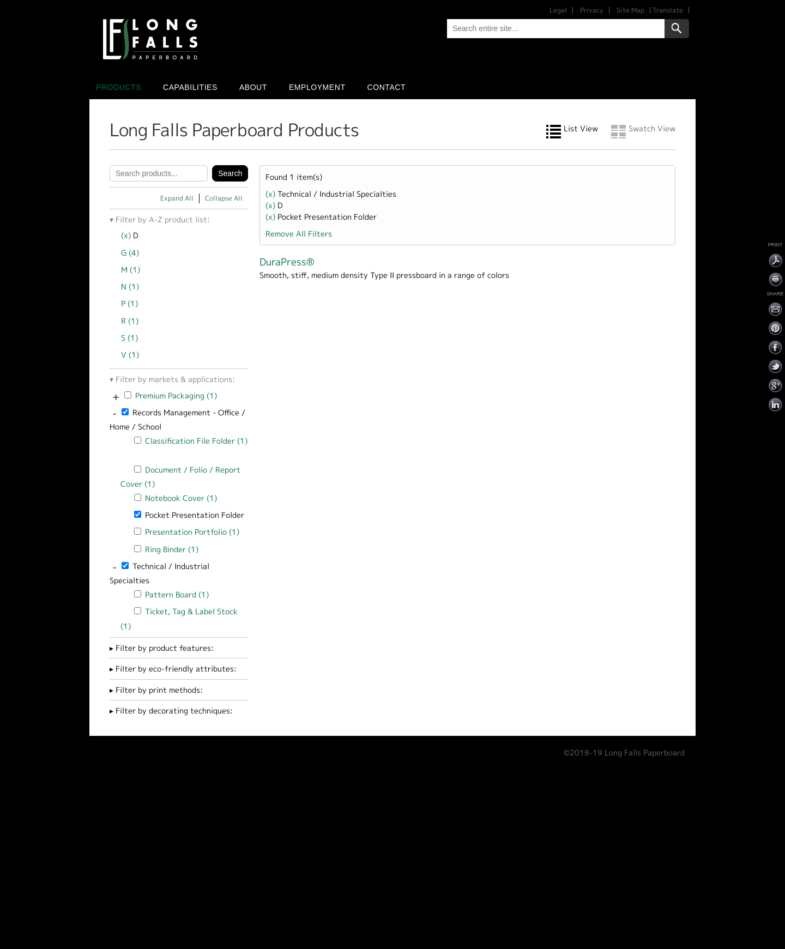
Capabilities (190, 87)
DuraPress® (287, 262)
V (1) (130, 354)
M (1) (130, 269)
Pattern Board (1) (177, 594)
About (253, 87)
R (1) (129, 321)
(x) (127, 235)
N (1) (130, 286)
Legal (558, 10)
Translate (668, 10)
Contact (386, 87)
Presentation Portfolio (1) (192, 532)
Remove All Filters (298, 233)
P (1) (129, 303)
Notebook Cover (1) (181, 498)
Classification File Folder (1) (196, 441)
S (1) (129, 338)
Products (118, 87)
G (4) (130, 252)
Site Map (630, 10)
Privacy (591, 10)
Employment (317, 87)
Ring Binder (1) (171, 549)
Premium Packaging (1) (176, 395)
